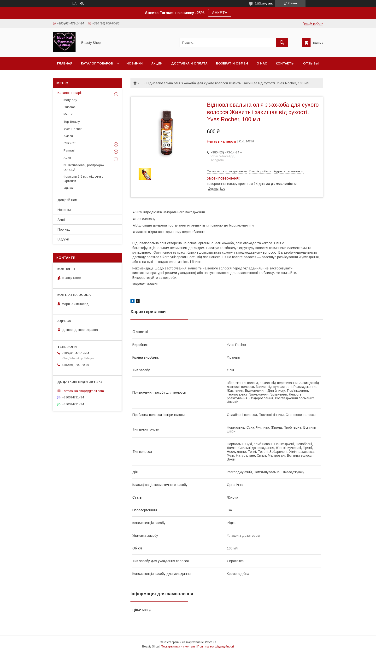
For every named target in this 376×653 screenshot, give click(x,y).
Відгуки (63, 239)
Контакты (285, 63)
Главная (64, 63)
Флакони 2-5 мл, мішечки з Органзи (83, 179)
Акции (157, 63)
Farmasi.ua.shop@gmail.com (83, 390)
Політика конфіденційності (215, 646)
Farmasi (69, 150)
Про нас (64, 229)
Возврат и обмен (232, 63)
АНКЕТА (219, 13)
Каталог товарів (70, 93)
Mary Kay (70, 100)
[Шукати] (282, 42)
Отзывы (311, 63)
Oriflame (70, 107)
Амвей (68, 136)
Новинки (134, 63)
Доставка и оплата (189, 63)
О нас (262, 63)
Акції (61, 220)
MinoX (68, 114)
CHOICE (70, 143)
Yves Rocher (73, 129)
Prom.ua (210, 642)
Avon (67, 158)
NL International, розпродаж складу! (84, 167)
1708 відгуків (264, 3)
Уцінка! (69, 188)
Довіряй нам (67, 200)
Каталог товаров (97, 63)
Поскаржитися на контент (178, 646)
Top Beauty (72, 121)
